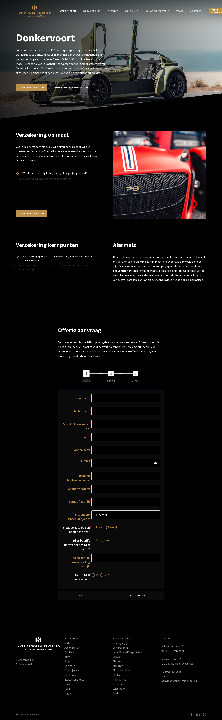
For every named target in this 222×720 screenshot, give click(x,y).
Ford (67, 688)
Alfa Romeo (71, 638)
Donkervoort (72, 675)
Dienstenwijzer (25, 660)
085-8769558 (173, 671)
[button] (31, 87)
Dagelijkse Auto (73, 670)
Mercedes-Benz (122, 670)
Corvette (69, 666)
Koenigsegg (120, 643)
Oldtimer (118, 675)
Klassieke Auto (122, 638)
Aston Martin (72, 647)
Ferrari (68, 684)
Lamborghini (120, 647)
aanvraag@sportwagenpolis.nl (179, 680)
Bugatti (69, 661)
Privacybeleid (24, 664)
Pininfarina (119, 679)
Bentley (69, 652)
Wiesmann (119, 688)
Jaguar (68, 693)
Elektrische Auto (74, 679)
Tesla (116, 693)
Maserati (118, 661)
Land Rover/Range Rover (127, 652)
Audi (66, 643)
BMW (67, 656)
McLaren (118, 666)
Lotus (116, 656)
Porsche (118, 684)
